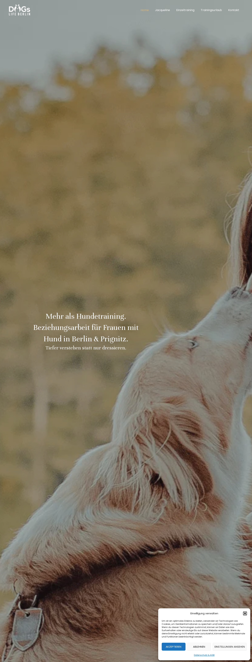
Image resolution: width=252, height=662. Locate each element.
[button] (245, 613)
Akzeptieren (173, 647)
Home (148, 10)
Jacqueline (165, 10)
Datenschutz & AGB (204, 655)
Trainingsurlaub (212, 10)
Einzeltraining (187, 10)
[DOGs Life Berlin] (19, 10)
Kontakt (234, 10)
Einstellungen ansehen (230, 647)
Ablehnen (199, 647)
